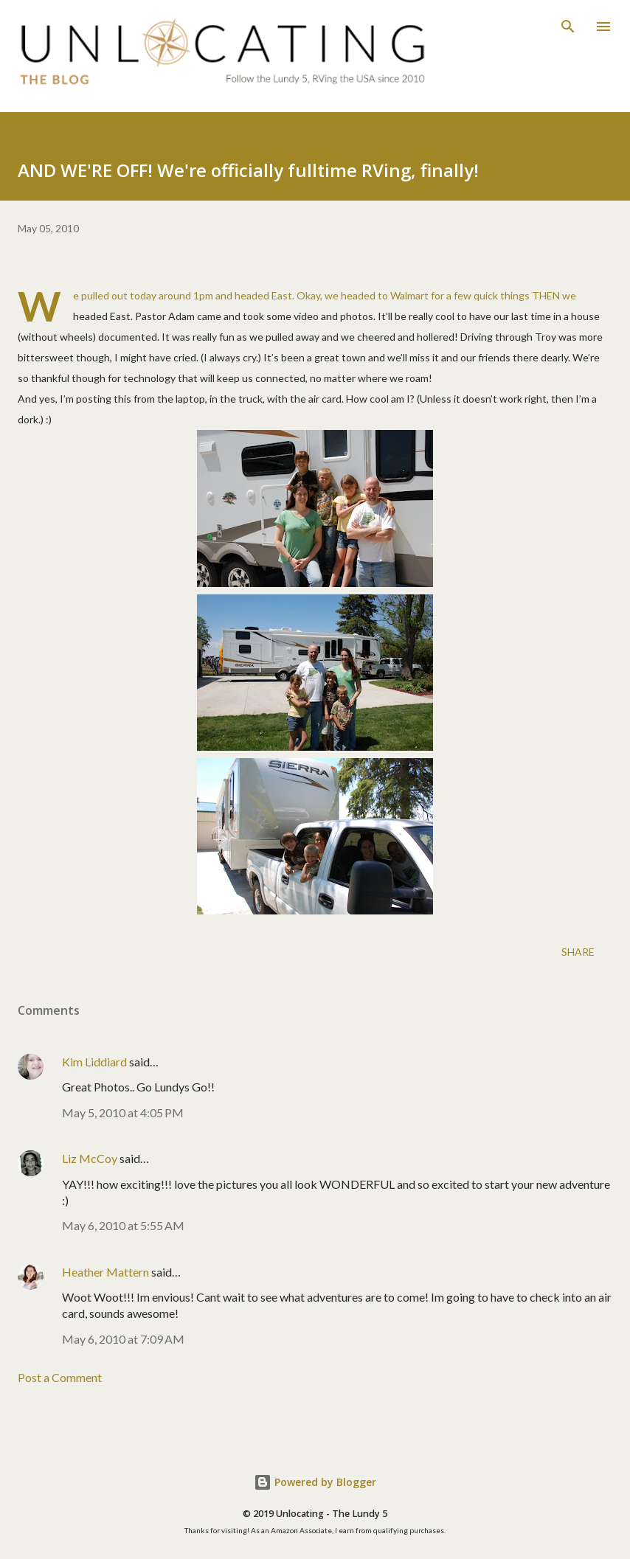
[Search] (568, 26)
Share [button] (578, 951)
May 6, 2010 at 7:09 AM (123, 1339)
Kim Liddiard (94, 1062)
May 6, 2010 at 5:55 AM (123, 1225)
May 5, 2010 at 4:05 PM (123, 1112)
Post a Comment (60, 1377)
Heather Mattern (105, 1272)
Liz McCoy (89, 1158)
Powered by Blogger (315, 1482)
